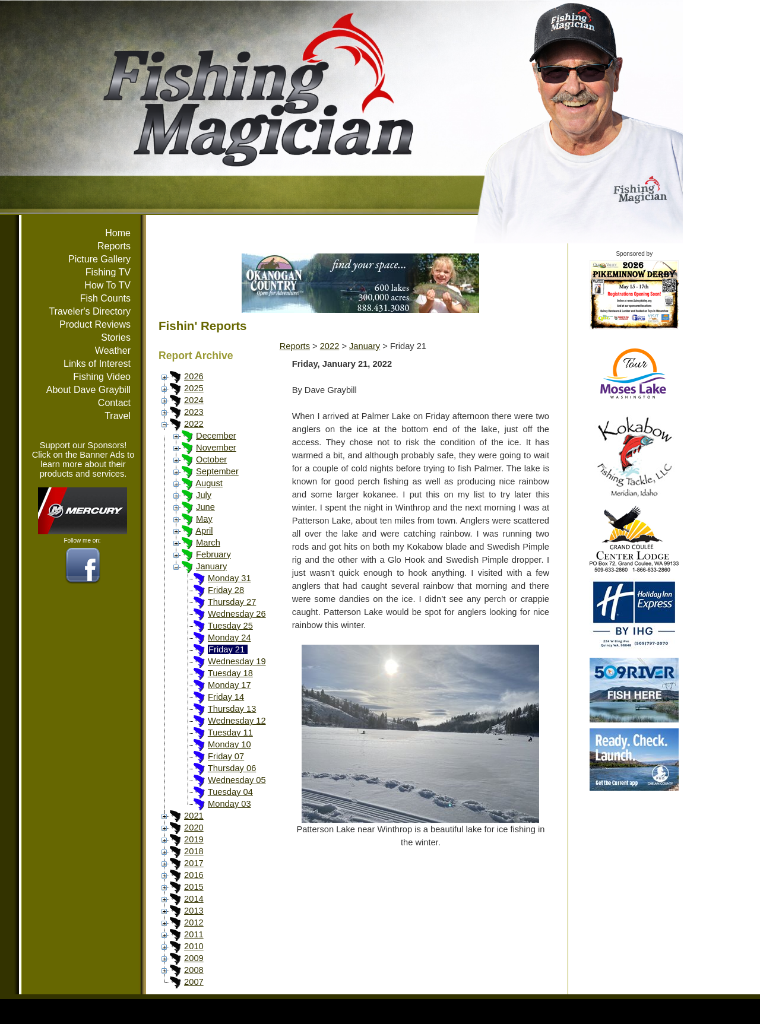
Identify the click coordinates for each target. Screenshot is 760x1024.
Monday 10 (229, 744)
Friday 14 (226, 697)
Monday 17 (229, 685)
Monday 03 (229, 804)
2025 (194, 388)
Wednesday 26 (237, 614)
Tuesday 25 (230, 625)
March (208, 542)
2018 (194, 851)
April (204, 530)
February (213, 554)
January (211, 566)
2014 (194, 898)
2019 (194, 839)
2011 (194, 934)
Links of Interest (97, 364)
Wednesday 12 (237, 720)
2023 (194, 412)
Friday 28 (226, 590)
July (203, 495)
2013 (194, 910)
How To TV (107, 285)
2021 (194, 815)
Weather (113, 350)
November (216, 447)
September (217, 471)
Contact (114, 403)
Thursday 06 (232, 768)
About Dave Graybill (88, 390)
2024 (194, 400)
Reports (114, 246)
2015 (194, 887)
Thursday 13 (232, 709)
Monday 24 (229, 637)
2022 (194, 424)
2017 (194, 863)
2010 (194, 946)
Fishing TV (108, 272)
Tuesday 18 (230, 673)
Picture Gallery (99, 259)
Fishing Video (102, 377)
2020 (194, 827)
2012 (194, 922)
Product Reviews (95, 324)
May (204, 519)
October (211, 459)
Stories (116, 337)
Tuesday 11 (230, 732)
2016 (194, 875)
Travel (117, 416)
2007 (194, 982)
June (205, 507)
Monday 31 (229, 578)
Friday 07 (226, 756)
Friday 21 (226, 649)
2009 (194, 958)
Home (118, 233)
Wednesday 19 (237, 661)
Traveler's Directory (90, 311)
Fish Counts (105, 298)
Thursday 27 (232, 602)
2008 (194, 970)
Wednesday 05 (237, 780)
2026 (194, 376)
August (209, 483)
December (216, 435)
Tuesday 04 (230, 792)
